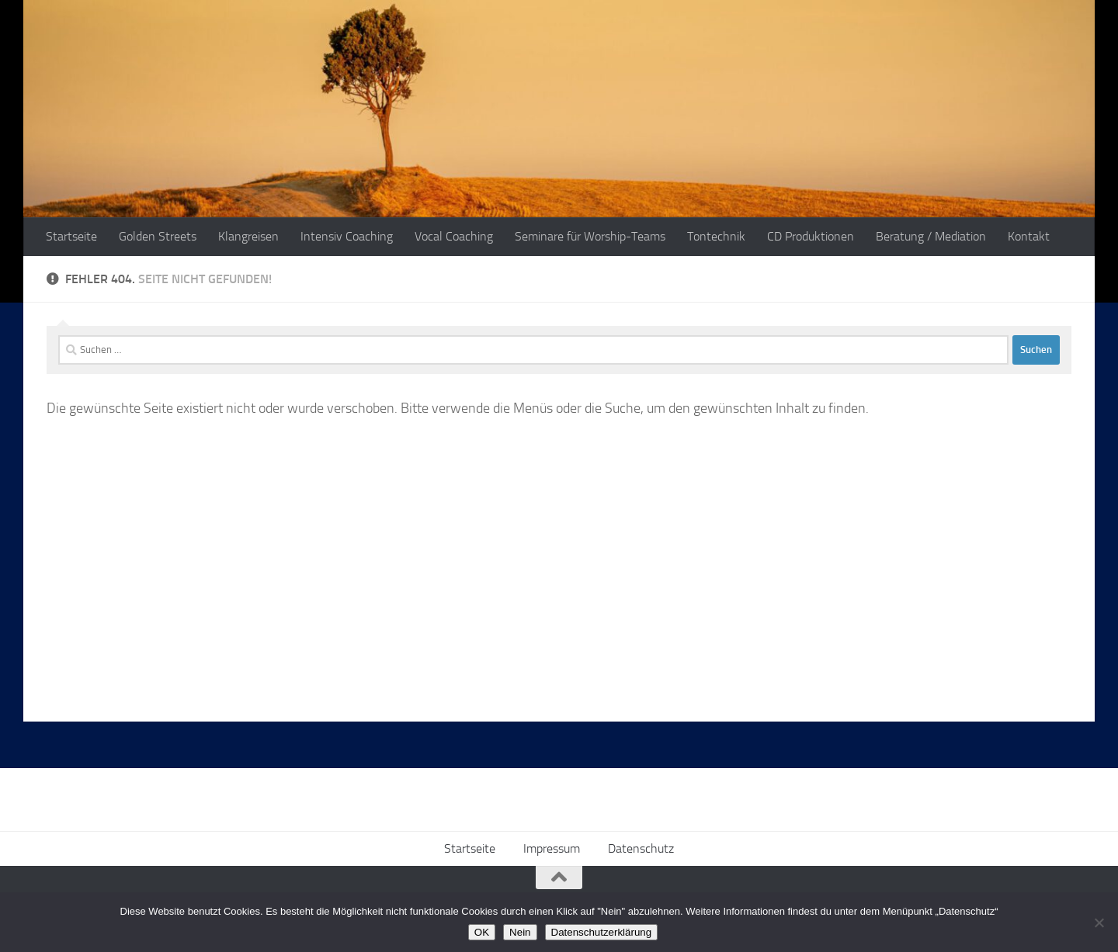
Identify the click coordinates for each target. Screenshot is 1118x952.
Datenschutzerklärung (601, 932)
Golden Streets (157, 236)
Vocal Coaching (454, 236)
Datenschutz (641, 848)
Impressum (551, 848)
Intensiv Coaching (346, 236)
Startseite (71, 236)
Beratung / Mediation (931, 236)
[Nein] (1098, 922)
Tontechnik (716, 236)
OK (481, 932)
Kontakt (1029, 236)
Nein (519, 932)
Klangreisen (248, 236)
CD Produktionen (810, 236)
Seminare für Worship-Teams (590, 236)
